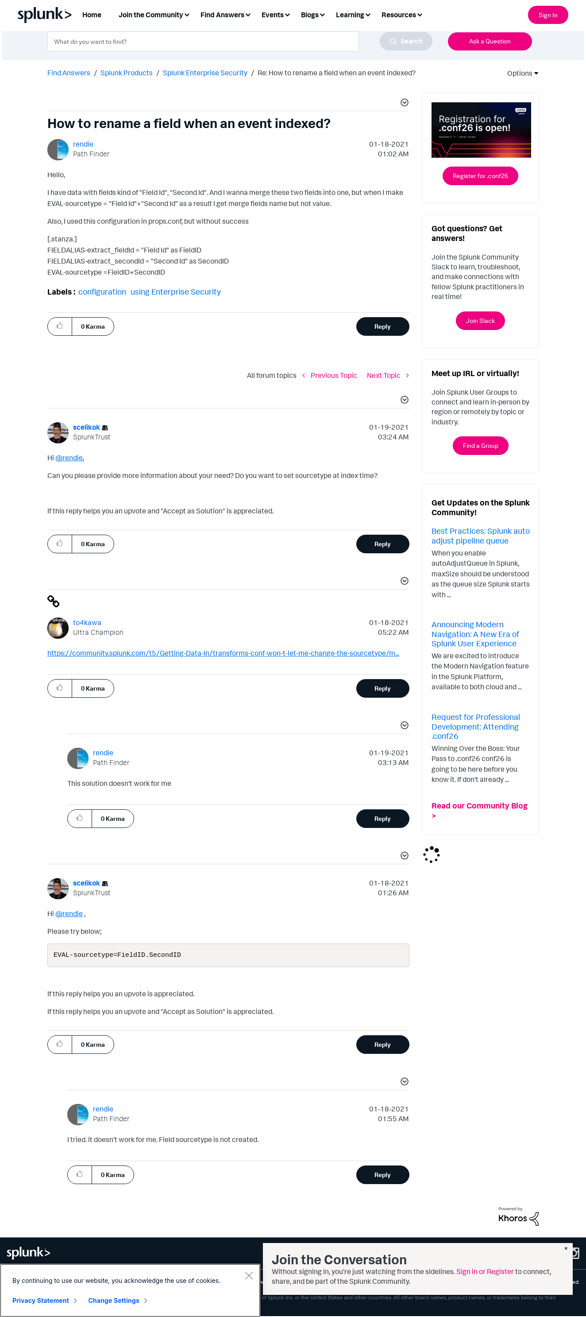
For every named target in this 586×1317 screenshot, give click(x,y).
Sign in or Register (485, 1271)
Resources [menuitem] (399, 14)
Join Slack (480, 320)
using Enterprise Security (176, 291)
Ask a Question (490, 41)
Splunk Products (126, 72)
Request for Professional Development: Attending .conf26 (476, 726)
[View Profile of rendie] (83, 144)
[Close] (248, 1275)
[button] (403, 103)
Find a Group (480, 445)
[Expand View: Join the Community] (186, 13)
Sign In (548, 15)
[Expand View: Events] (287, 13)
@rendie (69, 457)
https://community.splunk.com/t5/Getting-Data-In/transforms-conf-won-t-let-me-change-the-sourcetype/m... (223, 653)
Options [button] (517, 73)
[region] (130, 1290)
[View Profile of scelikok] (86, 427)
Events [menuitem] (273, 14)
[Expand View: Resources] (419, 13)
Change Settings (114, 1300)
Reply (382, 326)
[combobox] (239, 41)
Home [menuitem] (91, 14)
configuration (102, 291)
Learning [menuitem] (350, 14)
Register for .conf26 (480, 175)
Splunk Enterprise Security (205, 72)
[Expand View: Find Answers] (247, 13)
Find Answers (68, 72)
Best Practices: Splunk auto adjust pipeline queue (481, 535)
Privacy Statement (40, 1300)
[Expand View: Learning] (367, 13)
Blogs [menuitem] (310, 14)
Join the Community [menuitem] (151, 14)
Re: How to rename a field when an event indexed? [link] (337, 72)
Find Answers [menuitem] (222, 14)
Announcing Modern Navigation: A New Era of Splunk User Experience (475, 633)
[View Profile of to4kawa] (87, 622)
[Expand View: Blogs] (322, 13)
